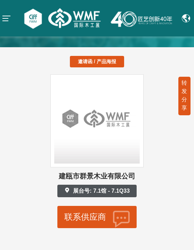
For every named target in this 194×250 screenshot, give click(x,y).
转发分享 (184, 95)
